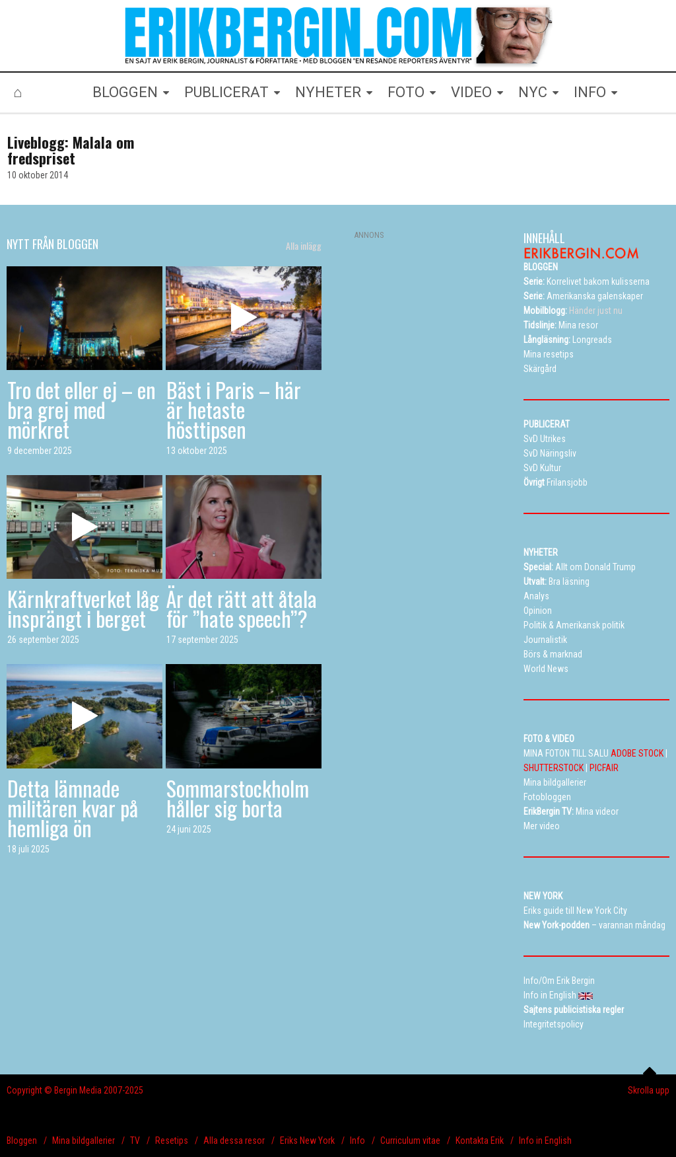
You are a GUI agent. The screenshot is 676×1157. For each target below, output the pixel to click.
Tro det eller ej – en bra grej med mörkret (81, 409)
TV (135, 1140)
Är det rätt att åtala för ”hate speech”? (241, 608)
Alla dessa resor (234, 1140)
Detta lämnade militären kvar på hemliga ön (72, 807)
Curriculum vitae (410, 1140)
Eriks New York (307, 1140)
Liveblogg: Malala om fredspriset (70, 149)
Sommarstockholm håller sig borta (237, 797)
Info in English (545, 1140)
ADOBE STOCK (637, 753)
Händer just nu (573, 310)
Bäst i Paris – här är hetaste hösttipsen (233, 409)
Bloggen (22, 1140)
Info (357, 1140)
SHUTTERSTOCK (554, 768)
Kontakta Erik (480, 1140)
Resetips (171, 1140)
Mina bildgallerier (83, 1140)
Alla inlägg (303, 245)
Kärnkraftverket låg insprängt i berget (83, 608)
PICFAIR (604, 768)
